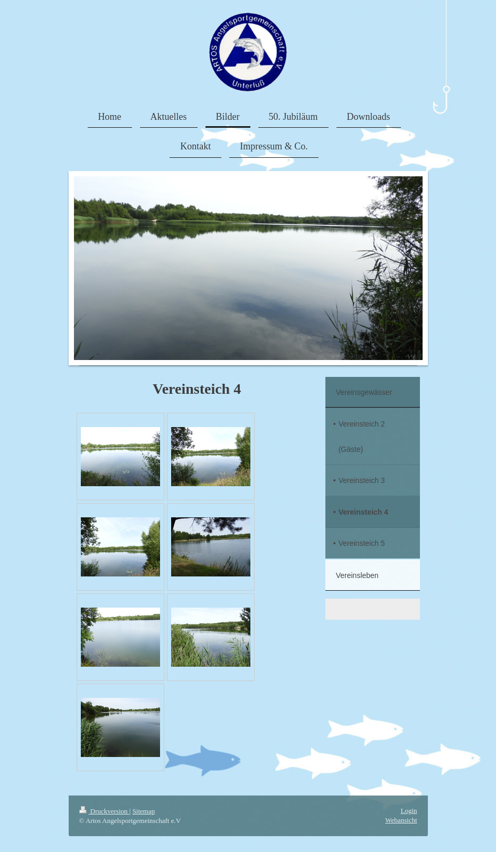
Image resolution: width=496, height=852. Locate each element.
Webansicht (401, 820)
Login (408, 811)
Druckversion (104, 811)
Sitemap (144, 811)
